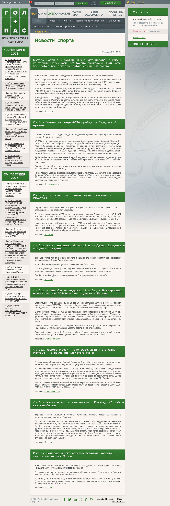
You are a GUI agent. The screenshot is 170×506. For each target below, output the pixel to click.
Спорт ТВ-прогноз (116, 13)
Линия (42, 13)
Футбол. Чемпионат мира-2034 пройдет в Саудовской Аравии (15, 85)
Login (82, 3)
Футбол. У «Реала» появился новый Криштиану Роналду (14, 269)
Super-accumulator (94, 13)
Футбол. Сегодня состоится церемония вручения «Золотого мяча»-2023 (15, 232)
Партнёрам (89, 26)
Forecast (54, 20)
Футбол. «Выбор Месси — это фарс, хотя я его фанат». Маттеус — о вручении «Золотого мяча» (16, 134)
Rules (67, 20)
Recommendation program (90, 20)
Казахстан (62, 13)
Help (133, 2)
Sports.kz (48, 234)
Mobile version (43, 26)
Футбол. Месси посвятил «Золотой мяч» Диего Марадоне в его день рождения (15, 106)
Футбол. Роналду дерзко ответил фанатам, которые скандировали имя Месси (14, 160)
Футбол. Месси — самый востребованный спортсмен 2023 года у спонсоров (16, 310)
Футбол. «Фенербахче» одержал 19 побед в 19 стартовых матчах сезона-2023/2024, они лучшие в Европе (16, 119)
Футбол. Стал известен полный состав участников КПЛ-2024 (16, 95)
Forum (141, 2)
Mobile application (67, 26)
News (39, 20)
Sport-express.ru (52, 184)
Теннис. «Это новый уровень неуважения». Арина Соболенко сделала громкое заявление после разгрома (16, 190)
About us (116, 20)
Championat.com (52, 339)
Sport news (42, 31)
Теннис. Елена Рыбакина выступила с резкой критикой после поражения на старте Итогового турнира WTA (16, 283)
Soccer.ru (48, 279)
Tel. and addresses (104, 499)
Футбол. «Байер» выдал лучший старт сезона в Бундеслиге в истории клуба (16, 297)
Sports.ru (48, 111)
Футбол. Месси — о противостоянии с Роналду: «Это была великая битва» (15, 147)
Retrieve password (94, 3)
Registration (111, 3)
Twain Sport (76, 13)
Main (34, 13)
